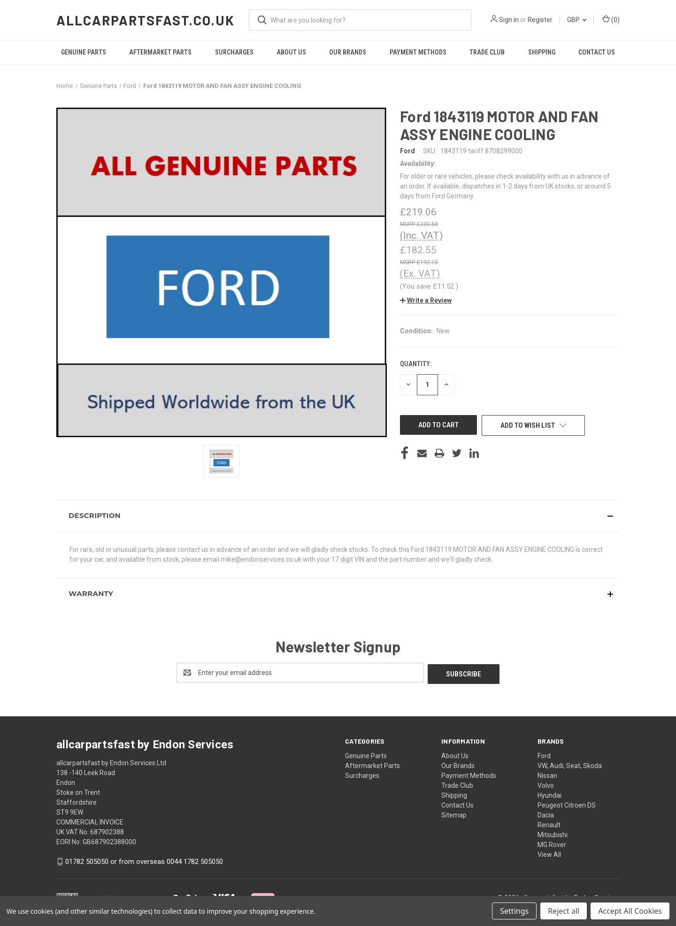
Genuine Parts (83, 52)
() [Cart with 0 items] (611, 19)
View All (549, 853)
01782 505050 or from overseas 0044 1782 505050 (144, 860)
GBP (576, 20)
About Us (291, 52)
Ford (544, 754)
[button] (426, 300)
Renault (549, 823)
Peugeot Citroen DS (567, 804)
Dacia (546, 813)
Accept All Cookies (630, 911)
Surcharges (234, 52)
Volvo (546, 784)
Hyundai (549, 794)
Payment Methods (418, 52)
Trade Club (487, 52)
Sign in (509, 20)
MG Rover (552, 843)
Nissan (547, 774)
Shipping (541, 52)
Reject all (563, 911)
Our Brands (347, 52)
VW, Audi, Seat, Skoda (570, 764)
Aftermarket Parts (160, 52)
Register (540, 20)
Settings (514, 911)
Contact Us (596, 52)
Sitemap (454, 813)
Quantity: (415, 364)
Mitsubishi (553, 833)
